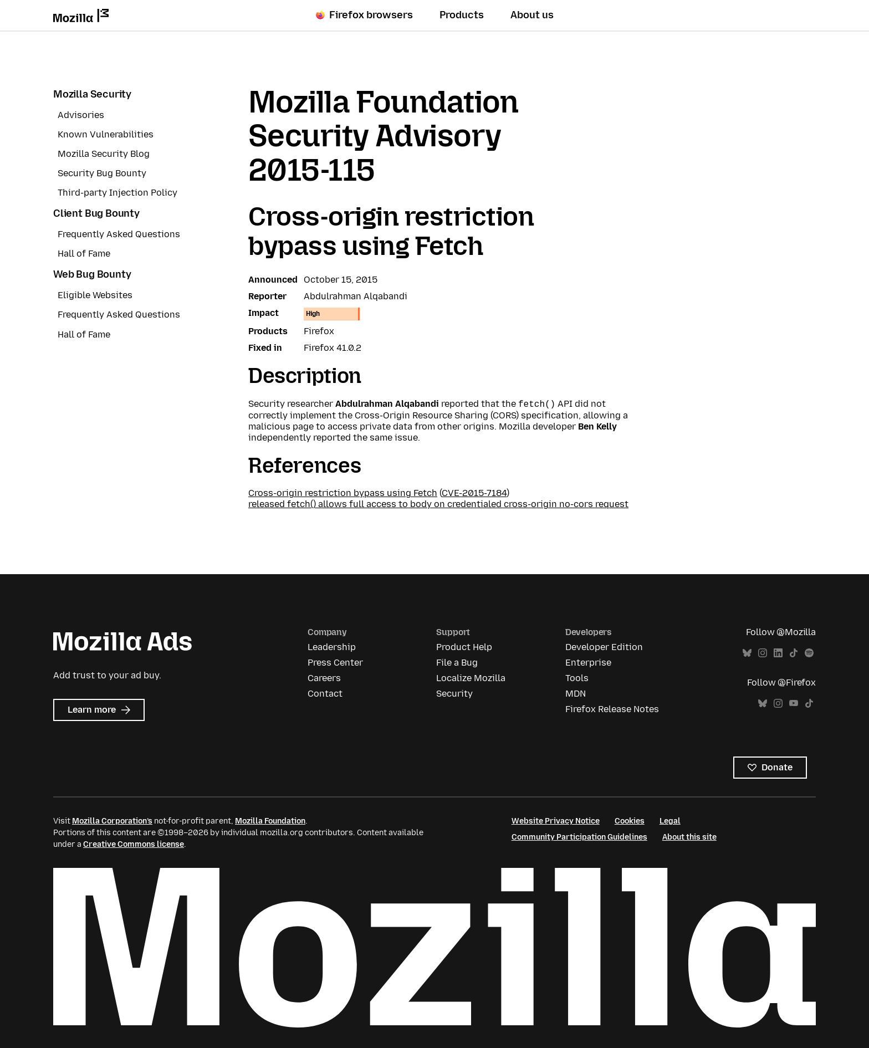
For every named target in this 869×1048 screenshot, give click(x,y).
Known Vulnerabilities (106, 134)
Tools (577, 678)
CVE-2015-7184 (474, 493)
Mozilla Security (92, 94)
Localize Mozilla (470, 678)
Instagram (762, 653)
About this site (689, 837)
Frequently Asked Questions (119, 234)
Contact (325, 693)
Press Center (335, 662)
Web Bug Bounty (92, 274)
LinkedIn (778, 653)
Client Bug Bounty (96, 213)
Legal (670, 821)
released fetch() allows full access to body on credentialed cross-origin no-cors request (438, 504)
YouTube (793, 703)
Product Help (464, 647)
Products (461, 15)
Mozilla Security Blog (104, 154)
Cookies (630, 821)
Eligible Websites (95, 295)
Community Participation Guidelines (579, 837)
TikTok (793, 653)
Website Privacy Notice (556, 821)
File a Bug (457, 662)
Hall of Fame (84, 253)
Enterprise (588, 662)
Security (454, 693)
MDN (575, 693)
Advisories (81, 115)
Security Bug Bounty (102, 173)
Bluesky (747, 653)
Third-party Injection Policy (117, 192)
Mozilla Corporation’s (112, 821)
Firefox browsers (364, 15)
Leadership (332, 647)
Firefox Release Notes (612, 709)
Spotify (809, 653)
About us (532, 15)
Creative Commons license (133, 844)
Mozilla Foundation (270, 821)
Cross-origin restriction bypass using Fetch (342, 493)
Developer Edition (604, 647)
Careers (324, 678)
